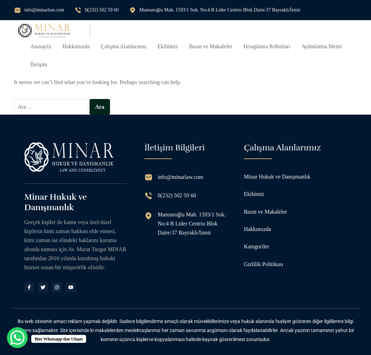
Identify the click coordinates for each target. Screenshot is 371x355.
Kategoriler (256, 246)
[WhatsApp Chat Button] (17, 337)
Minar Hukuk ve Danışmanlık (277, 177)
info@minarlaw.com (44, 10)
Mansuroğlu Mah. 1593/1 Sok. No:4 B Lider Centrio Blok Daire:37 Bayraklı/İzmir (220, 10)
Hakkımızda (76, 46)
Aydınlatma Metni (322, 46)
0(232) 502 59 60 (102, 10)
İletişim (38, 64)
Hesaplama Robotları (266, 46)
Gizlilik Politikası (263, 264)
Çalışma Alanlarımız (123, 46)
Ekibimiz (168, 46)
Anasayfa (40, 46)
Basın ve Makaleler (210, 46)
